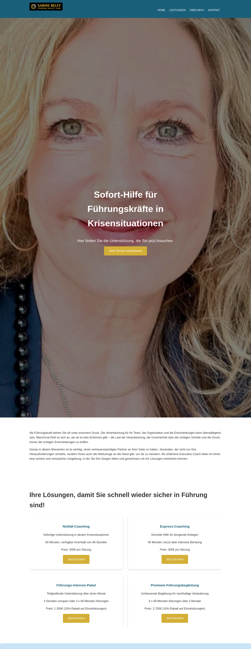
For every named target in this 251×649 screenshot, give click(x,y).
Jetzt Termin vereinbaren (125, 250)
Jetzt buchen (76, 559)
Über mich (197, 10)
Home (161, 10)
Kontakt (214, 10)
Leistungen (177, 10)
